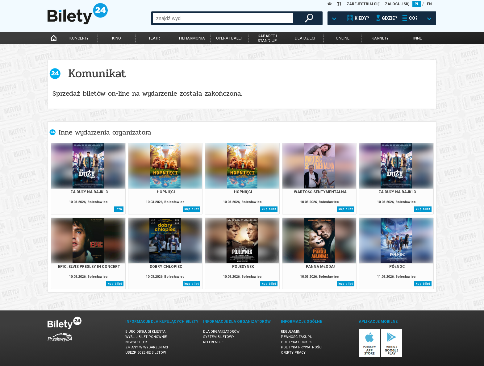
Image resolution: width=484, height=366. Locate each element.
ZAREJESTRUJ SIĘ (363, 4)
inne (417, 38)
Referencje (213, 342)
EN (429, 4)
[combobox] (223, 18)
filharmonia (192, 38)
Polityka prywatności (301, 347)
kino (116, 38)
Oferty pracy (293, 353)
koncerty (79, 38)
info (118, 209)
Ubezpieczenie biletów (145, 353)
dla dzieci (305, 38)
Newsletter (136, 342)
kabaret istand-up (267, 38)
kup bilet (191, 209)
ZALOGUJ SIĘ (397, 4)
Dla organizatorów (221, 332)
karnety (380, 38)
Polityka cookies (296, 342)
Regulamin (290, 332)
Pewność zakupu (296, 337)
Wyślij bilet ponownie (146, 337)
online (342, 38)
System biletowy (218, 337)
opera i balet (229, 38)
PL (417, 4)
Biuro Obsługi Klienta (145, 332)
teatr (154, 38)
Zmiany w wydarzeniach (147, 347)
